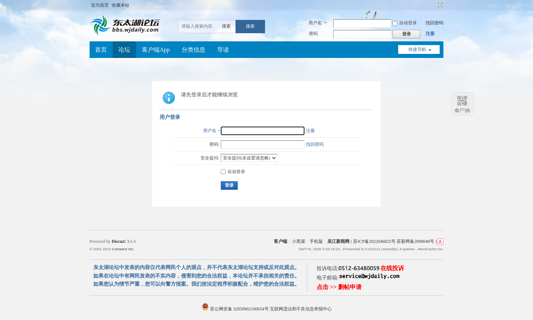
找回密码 (434, 22)
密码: (214, 144)
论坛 (124, 50)
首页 (101, 50)
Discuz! (119, 241)
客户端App (156, 50)
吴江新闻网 (338, 241)
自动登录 (405, 22)
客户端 (280, 241)
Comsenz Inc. (123, 249)
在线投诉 (392, 268)
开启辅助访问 (433, 5)
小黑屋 (298, 241)
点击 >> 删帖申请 (339, 287)
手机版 (316, 241)
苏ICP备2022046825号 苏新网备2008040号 (393, 241)
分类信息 (193, 50)
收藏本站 (120, 5)
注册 (430, 33)
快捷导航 (417, 49)
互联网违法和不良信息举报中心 (301, 309)
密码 (313, 33)
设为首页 (100, 5)
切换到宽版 (439, 5)
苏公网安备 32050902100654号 (236, 309)
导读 (223, 50)
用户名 (315, 22)
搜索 (226, 26)
